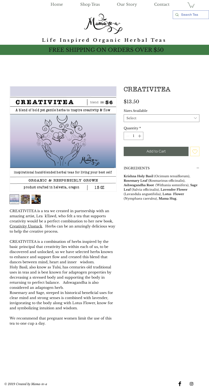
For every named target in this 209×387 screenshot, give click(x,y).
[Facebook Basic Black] (179, 383)
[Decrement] (127, 136)
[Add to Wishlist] (195, 151)
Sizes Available (136, 111)
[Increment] (140, 136)
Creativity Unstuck (26, 226)
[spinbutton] (133, 136)
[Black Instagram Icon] (191, 383)
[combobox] (161, 118)
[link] (190, 5)
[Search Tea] (190, 15)
